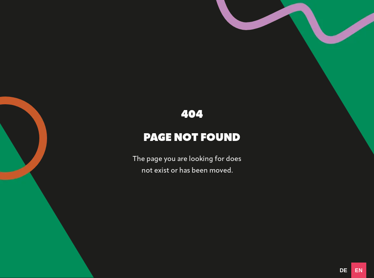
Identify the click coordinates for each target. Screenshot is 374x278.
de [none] (343, 270)
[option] (343, 270)
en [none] (358, 270)
